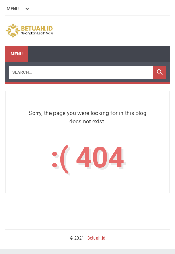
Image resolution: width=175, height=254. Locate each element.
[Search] (81, 72)
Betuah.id (96, 238)
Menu (17, 54)
